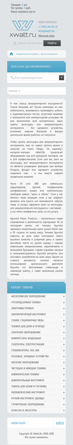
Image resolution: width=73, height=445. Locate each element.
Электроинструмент (22, 308)
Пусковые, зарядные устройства (30, 356)
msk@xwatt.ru (46, 31)
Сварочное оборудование (25, 332)
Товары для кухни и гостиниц (29, 386)
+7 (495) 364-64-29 (47, 26)
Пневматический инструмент (28, 392)
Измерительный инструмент (27, 380)
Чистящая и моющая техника (28, 368)
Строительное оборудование (27, 404)
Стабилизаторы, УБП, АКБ (25, 350)
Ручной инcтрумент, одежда (27, 398)
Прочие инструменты (49, 54)
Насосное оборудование (25, 362)
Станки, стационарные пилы (27, 320)
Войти (60, 423)
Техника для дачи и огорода (28, 326)
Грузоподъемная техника (26, 302)
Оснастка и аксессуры (24, 410)
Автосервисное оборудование (28, 296)
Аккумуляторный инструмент (27, 54)
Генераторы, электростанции (27, 344)
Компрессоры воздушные (26, 338)
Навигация (18, 423)
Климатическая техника (25, 374)
